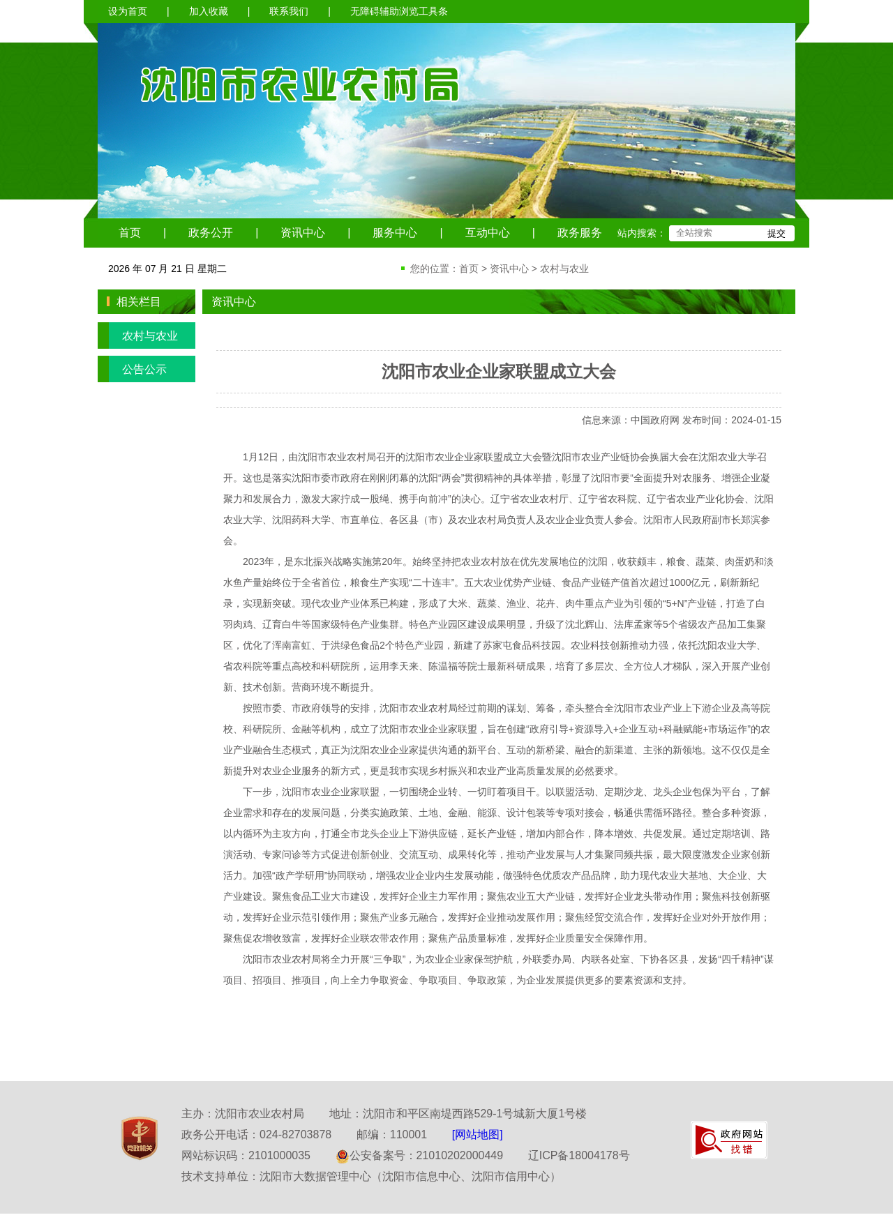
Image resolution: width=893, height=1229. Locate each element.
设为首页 (127, 11)
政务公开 (210, 233)
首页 (130, 233)
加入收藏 (208, 11)
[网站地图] (477, 1134)
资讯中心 (302, 233)
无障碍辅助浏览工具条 (399, 11)
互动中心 (487, 233)
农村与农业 (564, 268)
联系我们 (288, 11)
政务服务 (579, 233)
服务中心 (395, 233)
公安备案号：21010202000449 (420, 1155)
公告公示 (132, 369)
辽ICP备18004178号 (579, 1155)
